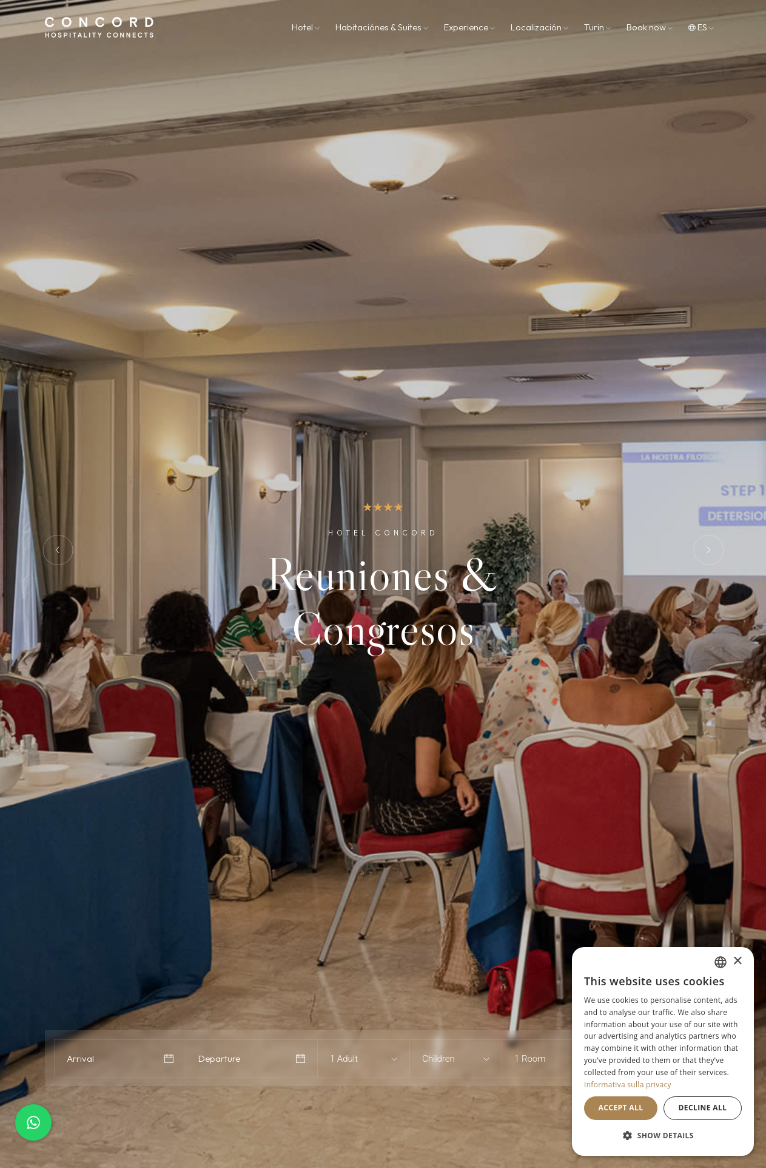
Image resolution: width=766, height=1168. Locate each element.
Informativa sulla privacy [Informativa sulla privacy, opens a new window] (627, 1084)
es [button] (701, 27)
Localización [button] (539, 27)
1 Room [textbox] (530, 1058)
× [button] (737, 961)
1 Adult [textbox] (344, 1058)
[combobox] (353, 1059)
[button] (663, 1136)
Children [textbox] (438, 1058)
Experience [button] (469, 27)
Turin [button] (597, 27)
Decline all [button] (703, 1107)
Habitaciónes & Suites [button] (381, 27)
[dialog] (663, 1051)
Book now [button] (650, 27)
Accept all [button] (621, 1107)
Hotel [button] (306, 27)
